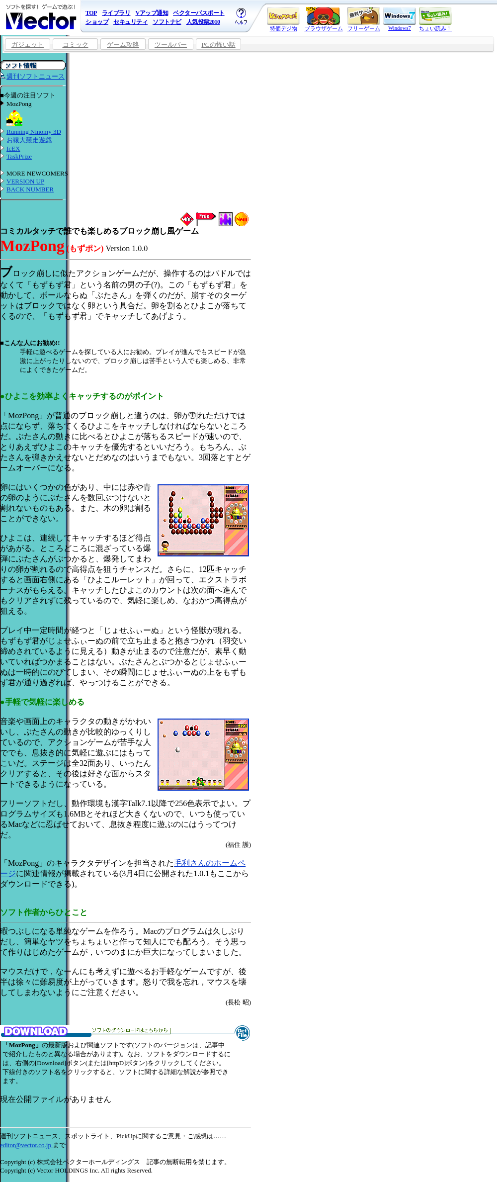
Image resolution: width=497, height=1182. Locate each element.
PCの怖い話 (218, 44)
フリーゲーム (363, 19)
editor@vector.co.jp (26, 1145)
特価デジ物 (283, 19)
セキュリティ (130, 21)
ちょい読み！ (435, 19)
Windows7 (399, 19)
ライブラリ (116, 12)
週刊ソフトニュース (35, 76)
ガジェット (27, 44)
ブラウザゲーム (324, 19)
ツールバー (171, 44)
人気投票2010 (203, 21)
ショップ (96, 21)
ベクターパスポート (199, 12)
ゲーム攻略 (123, 44)
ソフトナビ (167, 21)
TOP (91, 12)
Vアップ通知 (151, 12)
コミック (75, 44)
